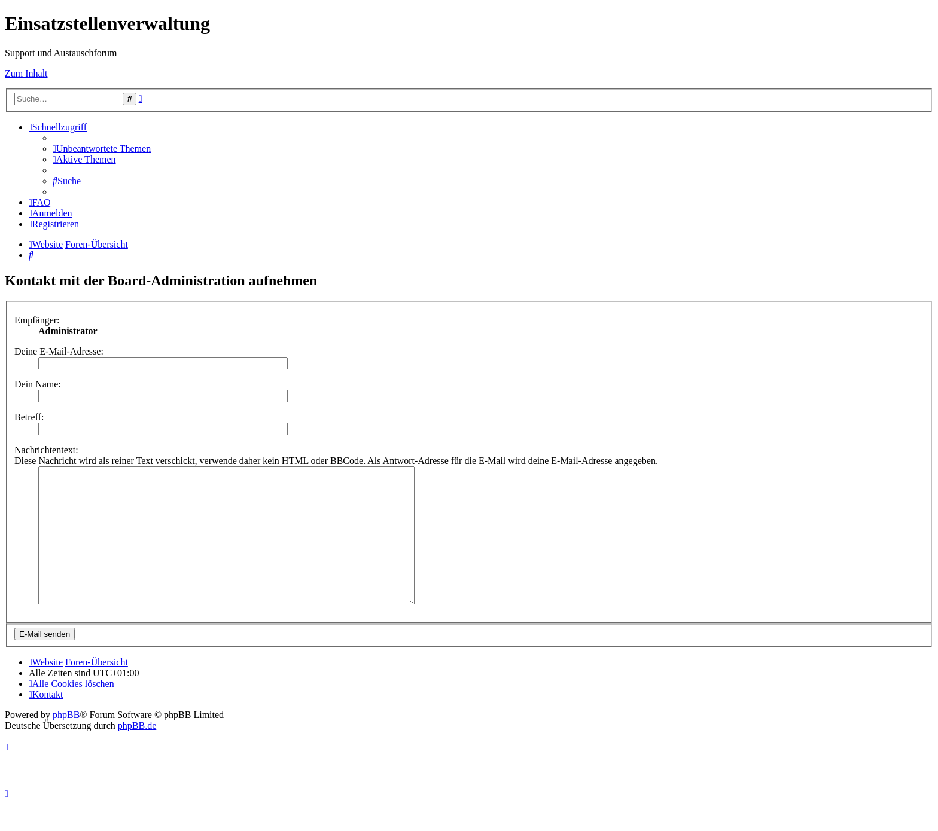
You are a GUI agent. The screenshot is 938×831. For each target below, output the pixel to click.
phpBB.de (137, 752)
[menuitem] (102, 148)
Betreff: (29, 417)
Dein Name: (37, 384)
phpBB (66, 742)
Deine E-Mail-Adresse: (58, 351)
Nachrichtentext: (46, 450)
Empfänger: (37, 320)
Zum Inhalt (26, 73)
